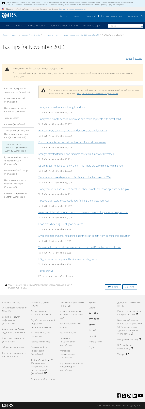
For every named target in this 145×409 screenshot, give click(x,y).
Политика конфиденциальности (112, 405)
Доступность (136, 405)
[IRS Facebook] (119, 395)
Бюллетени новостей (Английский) (14, 100)
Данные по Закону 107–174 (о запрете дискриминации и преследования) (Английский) (42, 366)
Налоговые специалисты (111, 16)
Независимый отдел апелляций (40, 334)
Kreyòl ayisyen (95, 341)
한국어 (92, 324)
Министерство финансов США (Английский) (129, 313)
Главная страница (10, 35)
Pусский (92, 330)
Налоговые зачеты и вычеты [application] (64, 25)
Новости (76, 16)
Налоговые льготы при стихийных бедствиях (15, 110)
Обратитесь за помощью (14, 347)
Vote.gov (122, 354)
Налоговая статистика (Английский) (13, 340)
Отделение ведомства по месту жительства (14, 355)
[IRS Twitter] (124, 395)
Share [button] (115, 287)
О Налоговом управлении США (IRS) (14, 309)
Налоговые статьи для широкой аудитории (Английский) (15, 183)
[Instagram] (129, 395)
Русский (91, 16)
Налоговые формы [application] (92, 25)
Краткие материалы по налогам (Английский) (15, 195)
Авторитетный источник (43, 379)
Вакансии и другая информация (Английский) (11, 320)
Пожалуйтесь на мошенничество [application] (123, 25)
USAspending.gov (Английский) (125, 347)
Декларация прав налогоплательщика (41, 313)
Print (131, 287)
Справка (63, 16)
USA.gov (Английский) (129, 339)
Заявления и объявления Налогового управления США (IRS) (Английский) (16, 134)
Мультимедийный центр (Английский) (16, 172)
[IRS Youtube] (140, 395)
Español (138, 58)
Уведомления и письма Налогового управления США (71, 314)
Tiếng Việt (93, 336)
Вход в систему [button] (135, 16)
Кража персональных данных (70, 325)
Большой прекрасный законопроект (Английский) (17, 90)
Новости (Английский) (30, 35)
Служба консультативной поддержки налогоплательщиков (43, 324)
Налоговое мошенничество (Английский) (68, 342)
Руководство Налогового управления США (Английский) (16, 160)
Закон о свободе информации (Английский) (39, 351)
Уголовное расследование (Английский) (67, 354)
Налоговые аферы (68, 332)
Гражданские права (40, 341)
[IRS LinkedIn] (135, 395)
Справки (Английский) (14, 124)
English (129, 58)
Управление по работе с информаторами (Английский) (71, 367)
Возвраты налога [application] (36, 25)
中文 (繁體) (94, 319)
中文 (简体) (94, 313)
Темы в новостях (12, 118)
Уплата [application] (19, 25)
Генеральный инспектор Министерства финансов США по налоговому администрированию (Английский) (129, 327)
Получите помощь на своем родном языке (97, 93)
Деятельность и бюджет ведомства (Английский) (13, 331)
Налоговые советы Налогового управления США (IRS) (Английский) (71, 35)
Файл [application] (7, 25)
